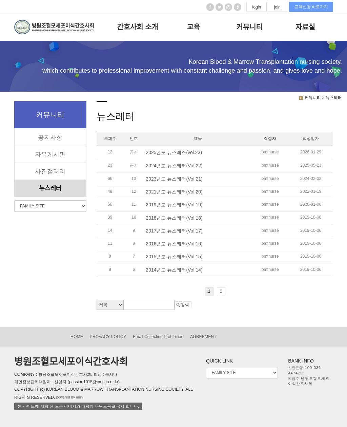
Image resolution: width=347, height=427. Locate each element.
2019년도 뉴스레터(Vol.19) (174, 205)
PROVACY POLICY (108, 336)
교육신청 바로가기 (311, 6)
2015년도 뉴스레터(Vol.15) (174, 257)
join (277, 7)
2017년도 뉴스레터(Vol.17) (174, 231)
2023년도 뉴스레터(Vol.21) (174, 179)
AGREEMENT (203, 336)
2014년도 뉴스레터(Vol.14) (174, 270)
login (256, 7)
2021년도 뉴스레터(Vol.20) (174, 191)
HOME (76, 336)
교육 (193, 27)
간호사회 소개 (137, 27)
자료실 (305, 27)
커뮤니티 (249, 27)
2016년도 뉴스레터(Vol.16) (174, 243)
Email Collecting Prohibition (158, 336)
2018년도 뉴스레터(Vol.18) (174, 218)
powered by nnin (69, 397)
